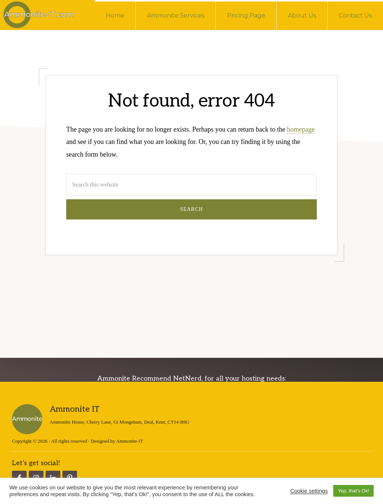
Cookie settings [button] (309, 491)
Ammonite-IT (129, 440)
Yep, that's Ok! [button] (353, 491)
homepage (301, 129)
